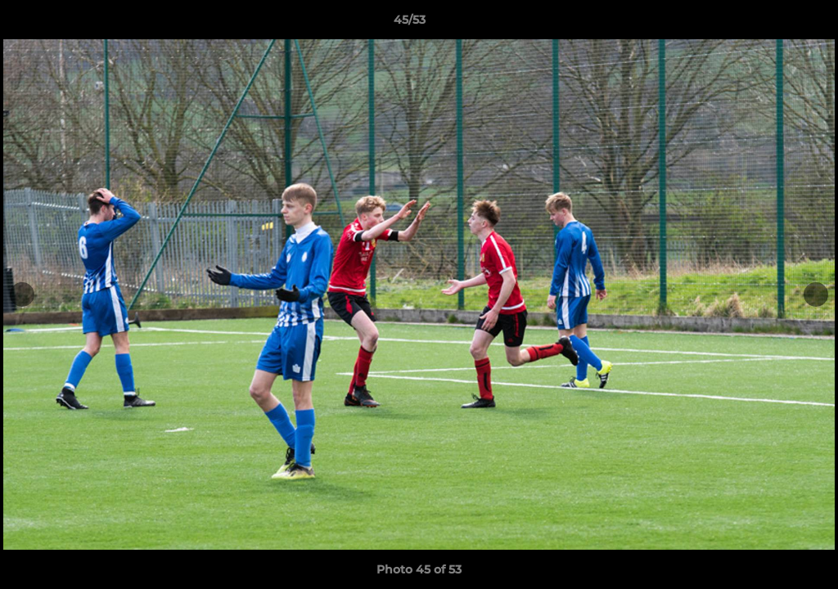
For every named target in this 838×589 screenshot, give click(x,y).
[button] (769, 23)
